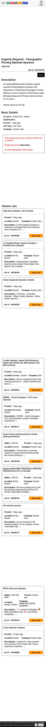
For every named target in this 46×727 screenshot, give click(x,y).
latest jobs (25, 145)
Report (41, 75)
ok (36, 725)
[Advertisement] (23, 32)
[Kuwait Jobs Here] (17, 4)
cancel (41, 725)
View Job (36, 236)
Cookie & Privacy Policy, (10, 725)
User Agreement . (28, 725)
